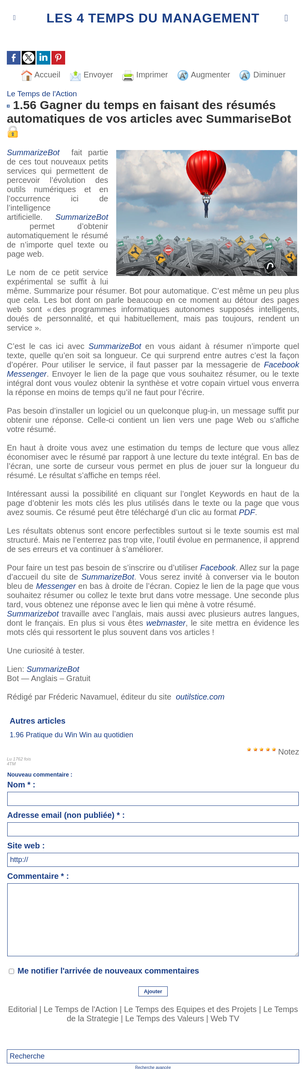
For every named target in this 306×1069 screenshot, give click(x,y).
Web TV (225, 1018)
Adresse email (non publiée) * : (66, 815)
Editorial (22, 1009)
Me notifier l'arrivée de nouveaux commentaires (108, 970)
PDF (247, 512)
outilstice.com (200, 696)
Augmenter (203, 74)
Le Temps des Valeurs (164, 1018)
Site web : (26, 845)
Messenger (56, 586)
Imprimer (145, 74)
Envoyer (91, 74)
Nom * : (21, 784)
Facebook (218, 567)
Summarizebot (33, 613)
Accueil (40, 74)
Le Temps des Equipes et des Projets (190, 1009)
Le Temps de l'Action (81, 1009)
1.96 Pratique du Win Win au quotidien (71, 735)
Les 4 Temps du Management (153, 18)
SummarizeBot (36, 152)
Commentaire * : (38, 876)
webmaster (166, 623)
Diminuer (262, 74)
